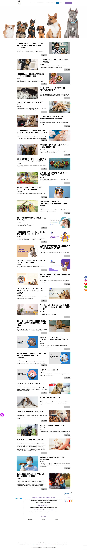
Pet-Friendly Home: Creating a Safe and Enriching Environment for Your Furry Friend (55, 307)
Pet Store (56, 519)
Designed (48, 547)
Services (39, 2)
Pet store (43, 2)
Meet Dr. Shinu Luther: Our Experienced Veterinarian (55, 275)
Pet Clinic (43, 519)
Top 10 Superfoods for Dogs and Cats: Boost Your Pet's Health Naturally (31, 160)
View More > (68, 493)
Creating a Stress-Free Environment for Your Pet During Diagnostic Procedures (30, 45)
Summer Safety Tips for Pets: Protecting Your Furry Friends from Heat (54, 339)
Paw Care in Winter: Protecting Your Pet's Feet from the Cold (31, 261)
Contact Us (61, 2)
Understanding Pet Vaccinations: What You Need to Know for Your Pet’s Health (32, 132)
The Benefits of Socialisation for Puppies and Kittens (52, 89)
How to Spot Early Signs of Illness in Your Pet (31, 103)
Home (31, 2)
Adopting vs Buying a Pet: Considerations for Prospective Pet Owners (54, 203)
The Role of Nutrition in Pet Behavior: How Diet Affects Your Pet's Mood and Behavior (31, 323)
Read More (44, 55)
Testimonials (49, 2)
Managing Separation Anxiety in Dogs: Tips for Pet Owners (54, 146)
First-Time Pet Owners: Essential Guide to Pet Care (31, 219)
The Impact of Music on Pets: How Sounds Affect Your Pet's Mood (29, 188)
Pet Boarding (30, 519)
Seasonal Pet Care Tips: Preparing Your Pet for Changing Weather (55, 247)
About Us (35, 2)
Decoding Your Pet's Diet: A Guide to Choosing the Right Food (30, 75)
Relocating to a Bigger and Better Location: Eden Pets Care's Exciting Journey (30, 291)
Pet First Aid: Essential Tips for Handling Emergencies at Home (52, 117)
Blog (57, 2)
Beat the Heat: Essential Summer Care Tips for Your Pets (54, 174)
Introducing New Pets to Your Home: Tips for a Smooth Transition (31, 233)
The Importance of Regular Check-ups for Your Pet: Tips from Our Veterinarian (31, 355)
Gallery (54, 2)
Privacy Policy (59, 544)
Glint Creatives (53, 547)
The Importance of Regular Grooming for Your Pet (54, 61)
